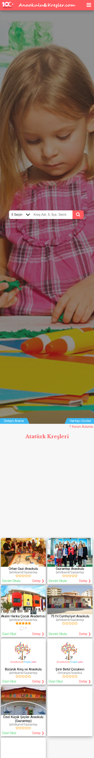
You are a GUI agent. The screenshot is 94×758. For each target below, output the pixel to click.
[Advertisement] (47, 490)
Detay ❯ (38, 581)
